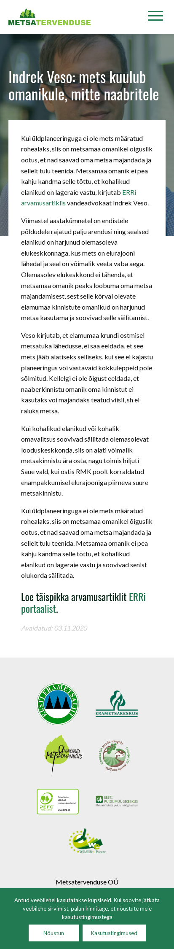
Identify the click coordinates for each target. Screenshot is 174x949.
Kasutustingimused (114, 933)
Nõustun (53, 933)
